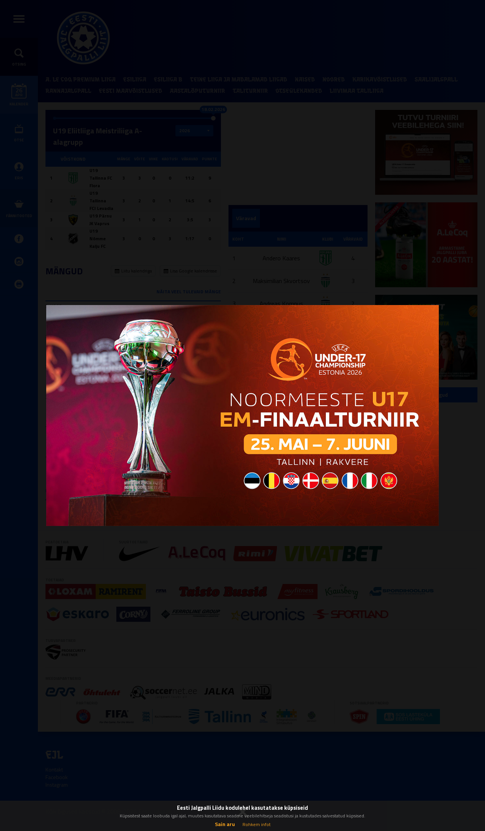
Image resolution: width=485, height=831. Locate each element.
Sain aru (225, 824)
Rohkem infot (256, 824)
